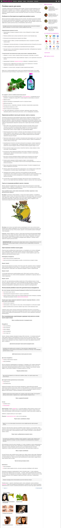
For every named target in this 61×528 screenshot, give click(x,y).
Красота (15, 1)
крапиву (14, 408)
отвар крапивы (6, 405)
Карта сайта (35, 524)
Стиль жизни (31, 1)
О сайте (26, 523)
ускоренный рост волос (11, 416)
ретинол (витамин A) (26, 96)
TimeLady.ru (7, 1)
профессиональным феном (22, 296)
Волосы (40, 4)
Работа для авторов (36, 523)
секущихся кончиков (18, 61)
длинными (4, 484)
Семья (25, 1)
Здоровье (20, 1)
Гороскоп (37, 1)
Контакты (26, 524)
